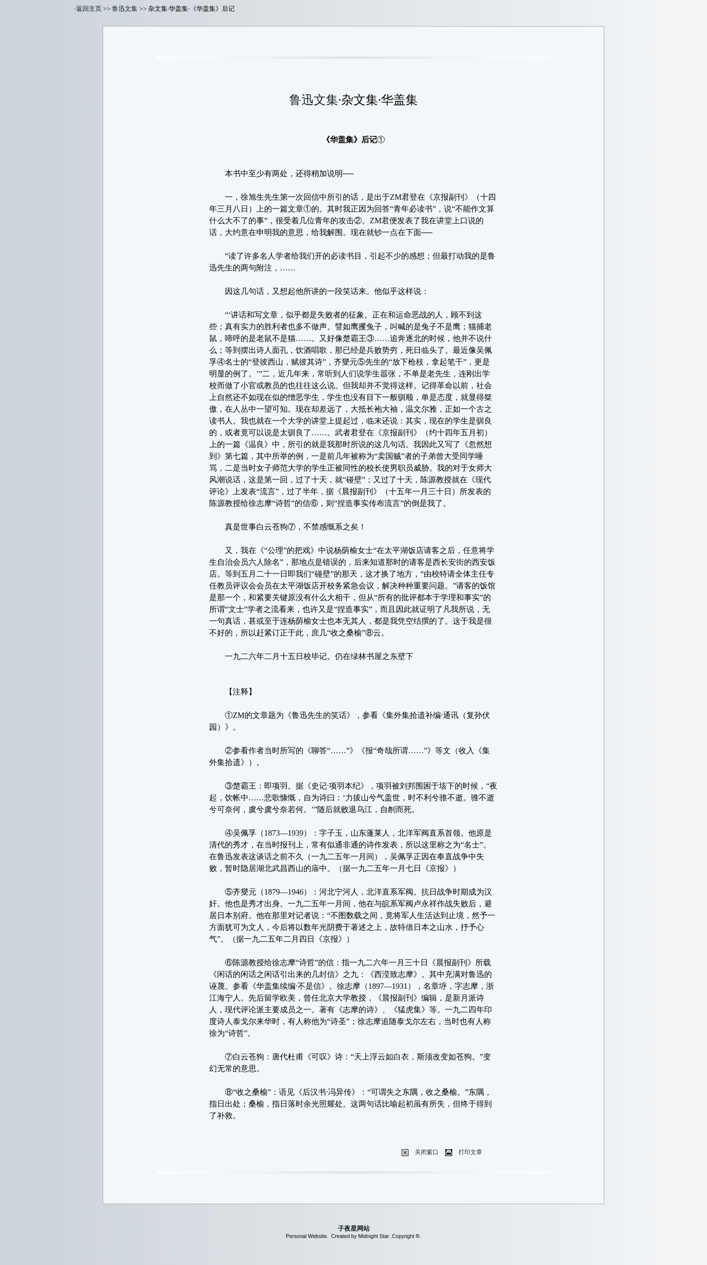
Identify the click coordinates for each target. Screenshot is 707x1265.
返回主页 (89, 8)
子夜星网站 (354, 1228)
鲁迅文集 (124, 8)
